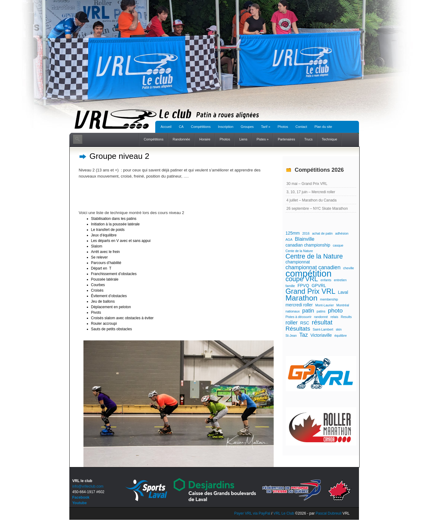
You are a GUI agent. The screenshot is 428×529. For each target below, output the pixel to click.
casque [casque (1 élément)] (338, 245)
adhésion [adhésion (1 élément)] (341, 233)
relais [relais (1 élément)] (334, 317)
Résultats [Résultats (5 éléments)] (298, 329)
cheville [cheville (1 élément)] (348, 268)
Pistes (262, 139)
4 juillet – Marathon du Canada (312, 200)
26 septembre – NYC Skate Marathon (317, 208)
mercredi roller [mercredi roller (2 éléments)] (299, 304)
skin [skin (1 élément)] (338, 329)
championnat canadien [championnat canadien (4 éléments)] (313, 267)
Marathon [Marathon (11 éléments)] (302, 298)
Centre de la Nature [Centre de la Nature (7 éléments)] (314, 256)
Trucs (308, 139)
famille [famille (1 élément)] (290, 286)
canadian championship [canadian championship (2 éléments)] (308, 245)
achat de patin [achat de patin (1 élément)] (322, 233)
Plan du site (323, 126)
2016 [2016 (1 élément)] (306, 233)
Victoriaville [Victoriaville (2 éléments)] (321, 335)
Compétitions (200, 126)
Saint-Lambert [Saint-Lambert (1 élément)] (323, 329)
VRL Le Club (284, 513)
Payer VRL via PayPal (252, 513)
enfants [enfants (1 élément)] (326, 280)
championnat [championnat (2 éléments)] (298, 261)
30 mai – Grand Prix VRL (307, 184)
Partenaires (286, 139)
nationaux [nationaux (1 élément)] (293, 311)
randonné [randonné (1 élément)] (321, 317)
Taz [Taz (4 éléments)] (303, 335)
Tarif (265, 126)
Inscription (225, 126)
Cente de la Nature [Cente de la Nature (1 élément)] (299, 251)
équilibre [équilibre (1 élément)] (340, 335)
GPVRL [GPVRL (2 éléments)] (319, 285)
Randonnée (181, 139)
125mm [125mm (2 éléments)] (293, 233)
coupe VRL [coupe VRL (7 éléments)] (302, 279)
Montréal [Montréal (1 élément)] (342, 305)
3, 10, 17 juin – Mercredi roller (311, 192)
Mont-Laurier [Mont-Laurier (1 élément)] (324, 305)
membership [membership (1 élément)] (329, 299)
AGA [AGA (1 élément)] (289, 239)
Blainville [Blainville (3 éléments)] (304, 239)
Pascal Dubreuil (328, 513)
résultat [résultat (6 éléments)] (322, 322)
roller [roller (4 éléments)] (292, 322)
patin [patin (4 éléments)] (308, 310)
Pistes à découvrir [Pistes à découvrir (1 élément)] (299, 317)
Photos (283, 126)
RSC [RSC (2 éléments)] (304, 322)
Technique (329, 139)
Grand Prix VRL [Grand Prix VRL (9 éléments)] (311, 291)
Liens (243, 139)
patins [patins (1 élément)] (321, 311)
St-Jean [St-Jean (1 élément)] (291, 335)
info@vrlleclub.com (88, 486)
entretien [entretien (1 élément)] (340, 280)
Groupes (247, 126)
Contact (301, 126)
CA (181, 126)
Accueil (166, 126)
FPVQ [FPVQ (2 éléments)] (303, 285)
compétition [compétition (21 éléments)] (309, 273)
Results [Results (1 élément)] (346, 317)
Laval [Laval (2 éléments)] (343, 292)
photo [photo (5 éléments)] (335, 310)
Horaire (204, 139)
